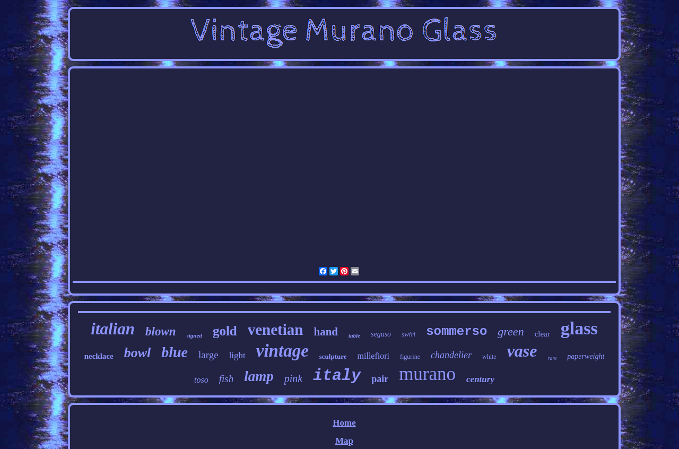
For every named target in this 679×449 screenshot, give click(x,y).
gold (225, 331)
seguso (381, 334)
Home (344, 423)
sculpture (333, 356)
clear (542, 334)
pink (293, 378)
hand (326, 331)
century (480, 379)
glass (579, 328)
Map (344, 441)
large (208, 354)
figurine (410, 356)
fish (226, 378)
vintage (282, 350)
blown (160, 331)
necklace (99, 356)
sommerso (456, 331)
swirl (408, 334)
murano (427, 374)
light (237, 355)
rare (552, 358)
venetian (275, 329)
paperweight (585, 356)
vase (522, 350)
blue (174, 352)
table (354, 335)
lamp (259, 376)
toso (201, 379)
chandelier (451, 355)
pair (379, 379)
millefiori (373, 355)
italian (113, 329)
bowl (137, 352)
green (511, 331)
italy (337, 376)
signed (194, 335)
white (489, 356)
